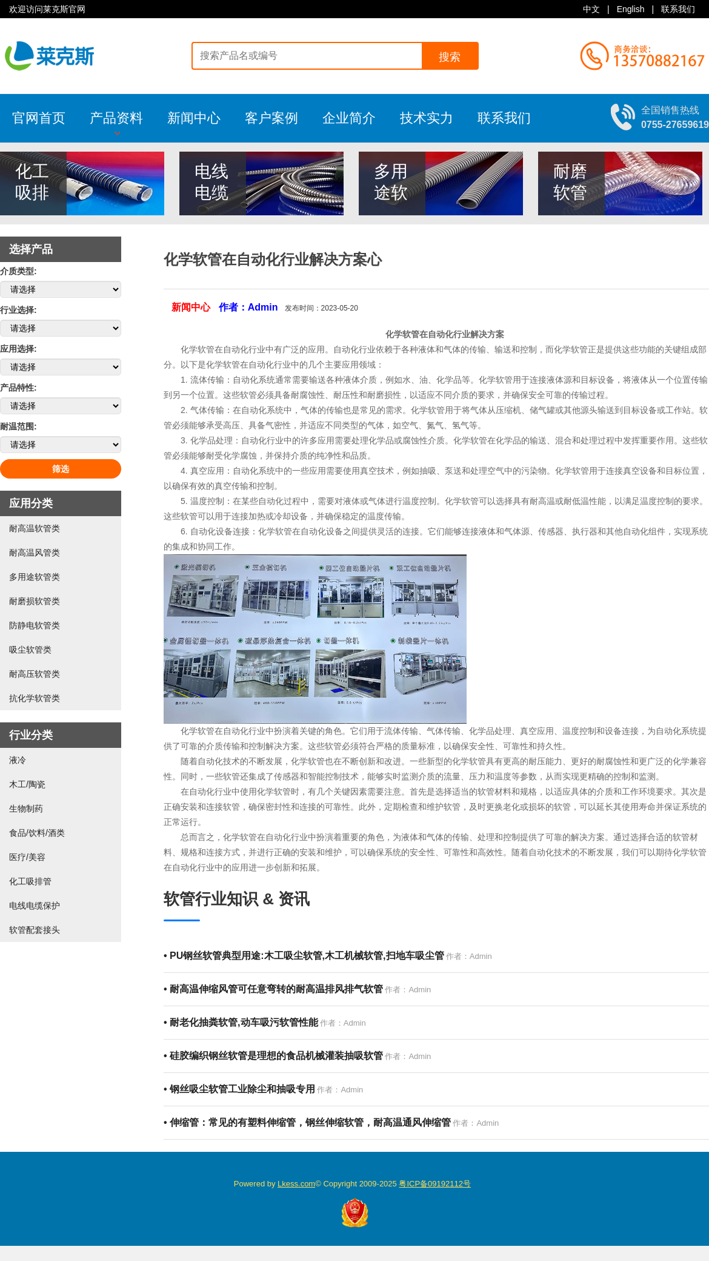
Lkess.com (296, 1183)
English (631, 9)
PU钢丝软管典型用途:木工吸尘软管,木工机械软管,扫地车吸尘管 (304, 955)
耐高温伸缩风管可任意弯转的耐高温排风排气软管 (273, 989)
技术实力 (426, 118)
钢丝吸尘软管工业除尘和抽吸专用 (239, 1089)
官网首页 (38, 118)
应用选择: (18, 349)
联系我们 (678, 9)
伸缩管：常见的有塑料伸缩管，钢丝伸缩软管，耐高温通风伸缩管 (307, 1122)
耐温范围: (18, 426)
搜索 (450, 57)
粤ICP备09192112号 (435, 1183)
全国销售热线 (675, 116)
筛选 (60, 469)
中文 (591, 9)
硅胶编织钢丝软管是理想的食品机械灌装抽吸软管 (273, 1056)
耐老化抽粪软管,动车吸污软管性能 (241, 1022)
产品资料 (116, 123)
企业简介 (349, 118)
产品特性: (18, 387)
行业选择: (18, 310)
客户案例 (271, 118)
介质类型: (18, 271)
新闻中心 (194, 118)
